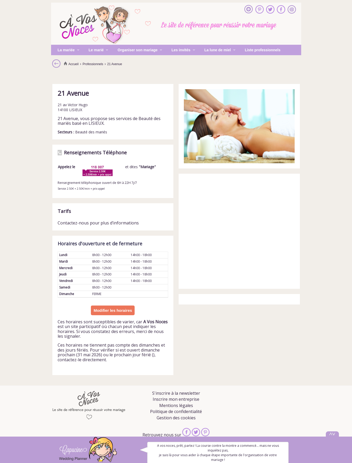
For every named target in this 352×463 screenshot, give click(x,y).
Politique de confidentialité (176, 411)
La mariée (65, 50)
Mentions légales (176, 405)
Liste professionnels (262, 50)
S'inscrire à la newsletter (176, 393)
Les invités (180, 50)
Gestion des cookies (176, 417)
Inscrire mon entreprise (176, 399)
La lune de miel (216, 50)
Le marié (95, 50)
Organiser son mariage (136, 50)
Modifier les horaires (113, 310)
